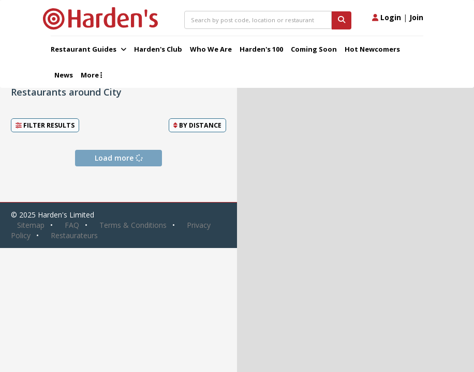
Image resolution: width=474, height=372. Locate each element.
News (63, 75)
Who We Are (211, 49)
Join (416, 17)
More (91, 75)
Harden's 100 (261, 49)
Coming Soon (314, 49)
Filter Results (45, 125)
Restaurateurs (74, 235)
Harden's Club (158, 49)
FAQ (72, 225)
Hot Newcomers (372, 49)
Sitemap (31, 225)
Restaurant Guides (88, 49)
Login (386, 17)
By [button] (197, 125)
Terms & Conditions (133, 225)
